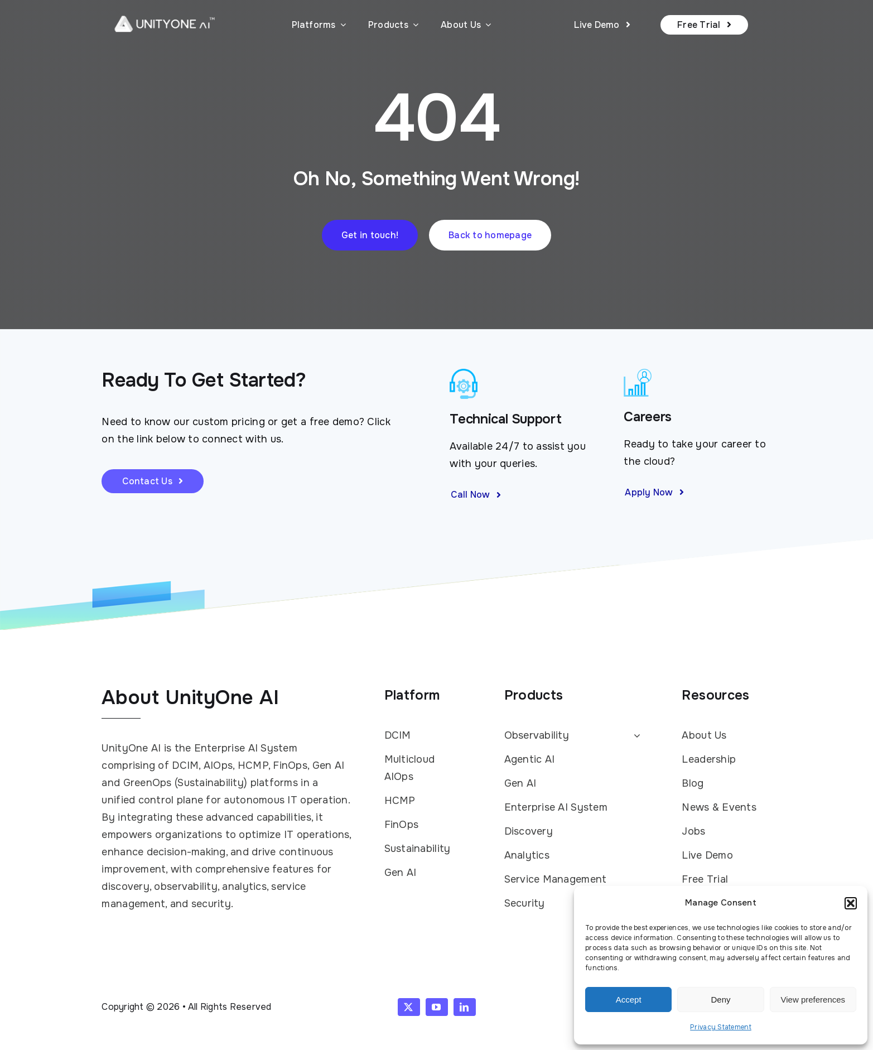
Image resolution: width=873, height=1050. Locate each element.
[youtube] (437, 1007)
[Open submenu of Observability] (634, 736)
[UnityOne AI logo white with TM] (164, 12)
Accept (629, 999)
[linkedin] (465, 1007)
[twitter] (409, 1007)
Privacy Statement (720, 1027)
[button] (850, 903)
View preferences (813, 999)
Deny (720, 999)
